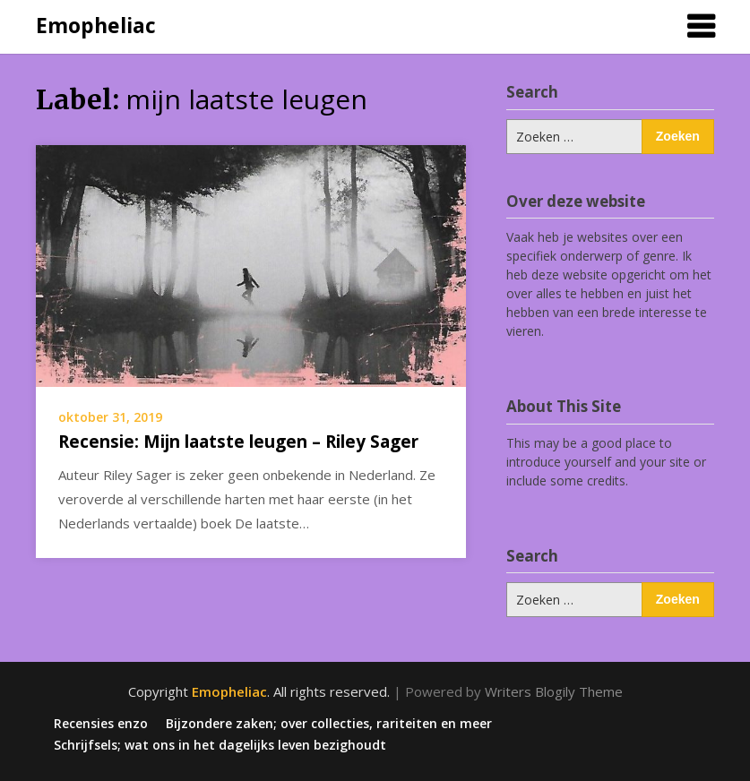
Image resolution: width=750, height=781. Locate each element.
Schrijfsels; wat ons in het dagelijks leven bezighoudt (220, 745)
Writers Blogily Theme (554, 691)
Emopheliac (96, 25)
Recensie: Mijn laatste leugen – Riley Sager (238, 441)
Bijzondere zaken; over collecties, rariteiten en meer (329, 723)
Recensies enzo (101, 723)
